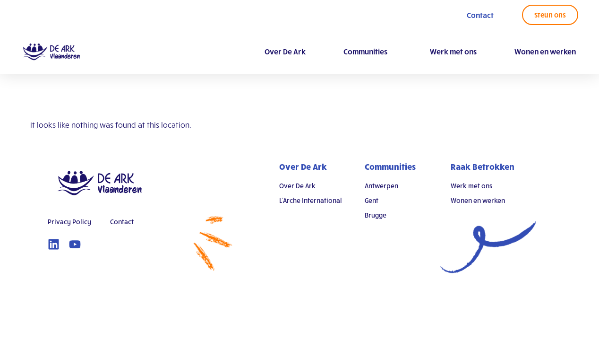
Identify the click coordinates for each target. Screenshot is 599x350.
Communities (367, 51)
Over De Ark (285, 51)
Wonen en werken (545, 51)
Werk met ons (453, 51)
